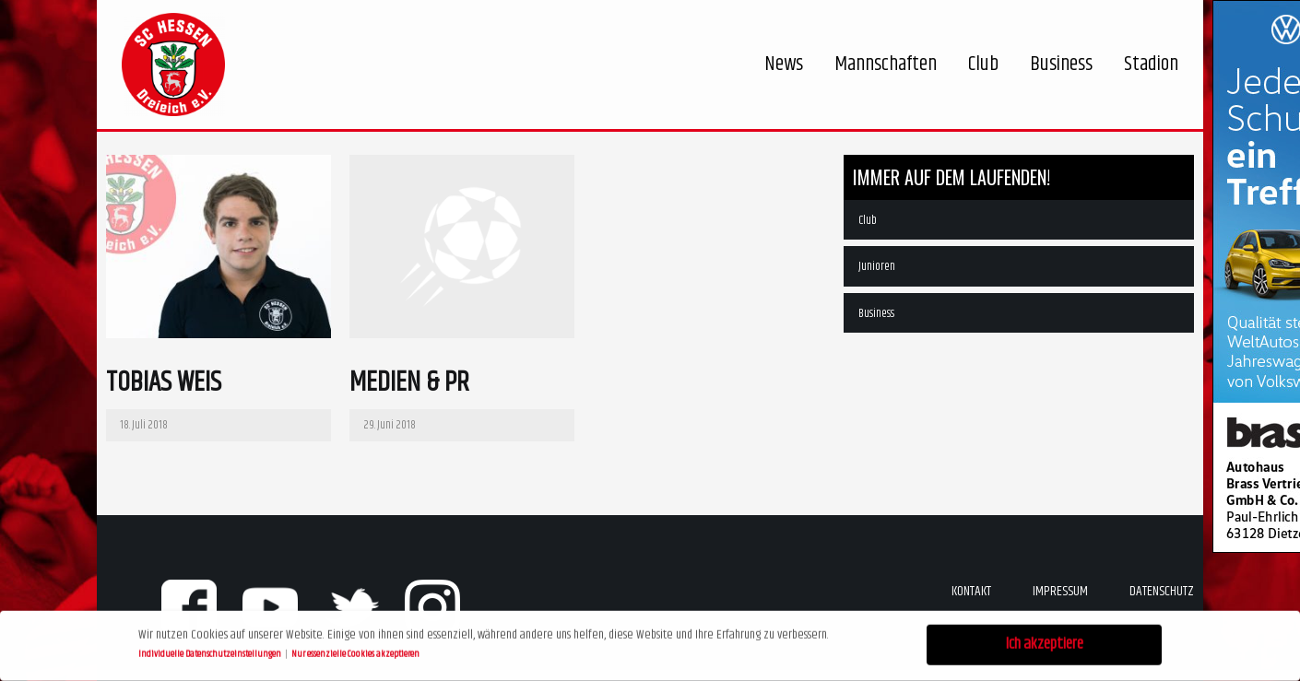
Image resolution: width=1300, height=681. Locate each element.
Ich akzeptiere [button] (1044, 642)
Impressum (1060, 591)
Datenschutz (1161, 591)
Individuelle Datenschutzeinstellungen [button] (210, 651)
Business (876, 313)
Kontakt (971, 591)
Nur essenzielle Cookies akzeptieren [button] (355, 651)
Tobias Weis (163, 383)
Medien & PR (409, 383)
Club (867, 220)
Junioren (876, 266)
